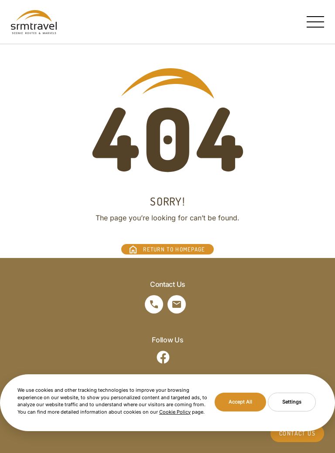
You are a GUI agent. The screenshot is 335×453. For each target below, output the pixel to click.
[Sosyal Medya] (163, 357)
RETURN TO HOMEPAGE (174, 249)
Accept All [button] (240, 402)
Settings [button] (291, 402)
